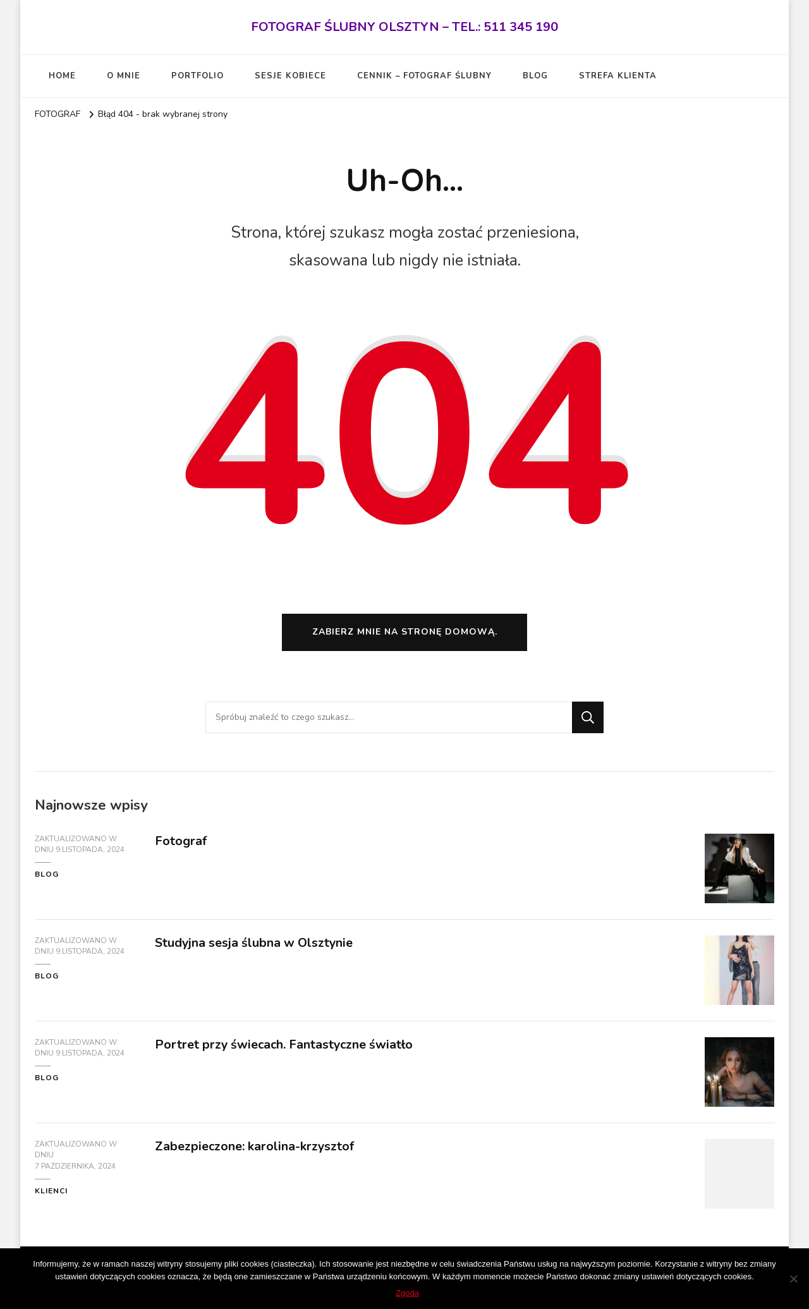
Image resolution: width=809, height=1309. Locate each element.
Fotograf (181, 842)
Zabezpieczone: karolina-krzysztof (255, 1148)
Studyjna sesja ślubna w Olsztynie (255, 944)
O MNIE (123, 76)
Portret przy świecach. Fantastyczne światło (285, 1046)
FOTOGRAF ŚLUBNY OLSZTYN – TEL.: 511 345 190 (404, 26)
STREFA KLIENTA (618, 76)
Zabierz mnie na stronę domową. (404, 634)
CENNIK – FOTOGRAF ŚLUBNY (424, 76)
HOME (62, 76)
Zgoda (408, 1293)
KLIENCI (51, 1193)
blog (47, 877)
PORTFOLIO (197, 76)
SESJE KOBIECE (290, 76)
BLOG (535, 76)
